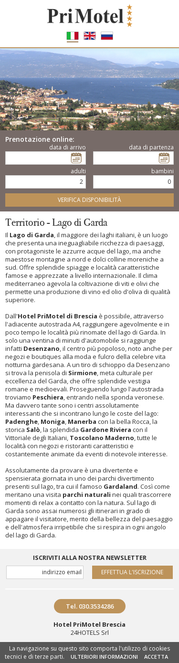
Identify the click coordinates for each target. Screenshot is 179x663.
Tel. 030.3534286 (90, 606)
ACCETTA (156, 656)
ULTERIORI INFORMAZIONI (104, 656)
